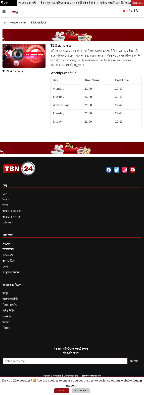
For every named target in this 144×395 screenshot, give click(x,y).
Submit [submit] (133, 361)
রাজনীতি (7, 316)
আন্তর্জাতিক (8, 261)
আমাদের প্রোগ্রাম (18, 23)
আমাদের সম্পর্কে (11, 217)
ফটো (5, 205)
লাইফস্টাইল (8, 310)
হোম (4, 23)
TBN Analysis (12, 72)
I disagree (80, 390)
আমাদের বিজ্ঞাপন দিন (91, 376)
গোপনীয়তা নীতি (71, 376)
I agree (62, 390)
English (137, 2)
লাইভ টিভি (130, 11)
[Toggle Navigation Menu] (3, 11)
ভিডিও (5, 199)
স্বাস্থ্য (5, 293)
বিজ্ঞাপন (6, 328)
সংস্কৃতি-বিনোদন (10, 272)
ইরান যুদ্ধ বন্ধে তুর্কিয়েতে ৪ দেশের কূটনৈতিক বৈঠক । (70, 3)
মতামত (6, 322)
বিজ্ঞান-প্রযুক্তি (9, 305)
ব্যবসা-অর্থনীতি (10, 299)
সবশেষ (6, 243)
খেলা (5, 266)
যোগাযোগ (7, 222)
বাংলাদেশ (7, 255)
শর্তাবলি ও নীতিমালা (52, 376)
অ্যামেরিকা (8, 249)
